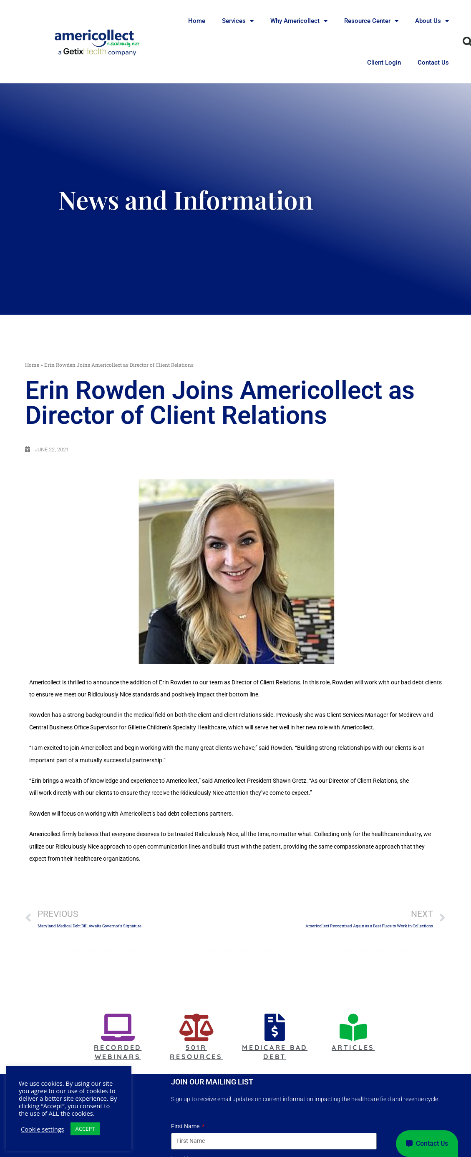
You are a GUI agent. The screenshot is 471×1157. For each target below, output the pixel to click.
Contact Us (433, 62)
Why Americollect (298, 21)
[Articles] (353, 1027)
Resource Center (371, 21)
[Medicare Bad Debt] (274, 1027)
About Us (432, 21)
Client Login (384, 62)
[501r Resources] (196, 1027)
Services (238, 21)
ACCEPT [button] (85, 1128)
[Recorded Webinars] (117, 1027)
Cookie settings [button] (42, 1129)
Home (196, 21)
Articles (353, 1047)
